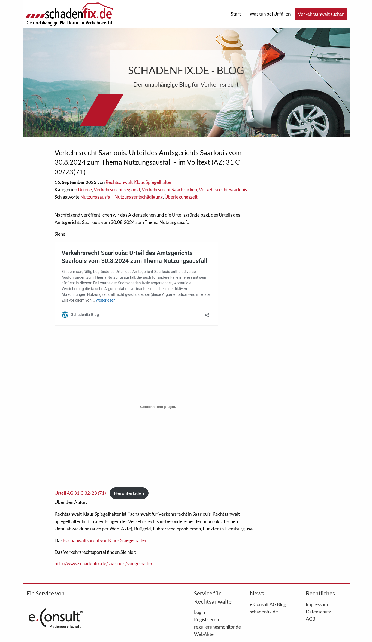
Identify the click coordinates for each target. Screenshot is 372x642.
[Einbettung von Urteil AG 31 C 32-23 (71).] (158, 406)
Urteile (85, 189)
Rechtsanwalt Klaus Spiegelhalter (138, 182)
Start (236, 14)
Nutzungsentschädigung (138, 197)
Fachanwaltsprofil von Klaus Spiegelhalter (105, 540)
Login (199, 612)
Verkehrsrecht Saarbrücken (169, 189)
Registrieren (206, 619)
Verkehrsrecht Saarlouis (223, 189)
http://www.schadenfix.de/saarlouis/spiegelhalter (104, 563)
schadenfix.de (264, 611)
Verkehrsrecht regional (117, 189)
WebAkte (204, 634)
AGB (310, 618)
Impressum (317, 604)
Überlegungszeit (181, 197)
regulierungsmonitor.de (214, 626)
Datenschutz (318, 611)
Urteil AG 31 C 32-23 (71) (80, 493)
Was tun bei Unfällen (270, 14)
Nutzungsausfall (96, 197)
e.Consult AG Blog (268, 604)
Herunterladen (129, 493)
